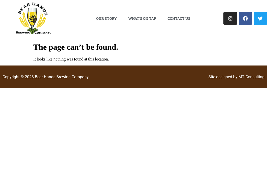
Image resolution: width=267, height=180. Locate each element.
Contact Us (179, 18)
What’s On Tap (142, 18)
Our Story (106, 18)
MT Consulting (251, 76)
